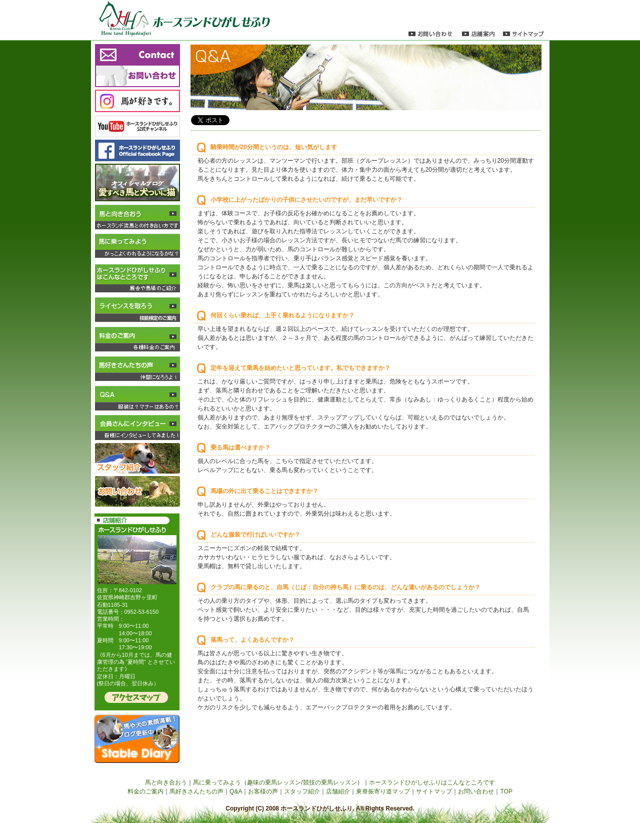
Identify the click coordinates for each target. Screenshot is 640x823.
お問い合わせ (476, 791)
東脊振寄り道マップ (383, 791)
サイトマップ (434, 791)
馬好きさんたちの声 (197, 791)
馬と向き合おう (166, 782)
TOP (506, 791)
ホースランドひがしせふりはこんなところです (432, 782)
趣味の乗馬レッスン (274, 782)
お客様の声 (263, 791)
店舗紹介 (338, 791)
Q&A (236, 791)
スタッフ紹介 (302, 791)
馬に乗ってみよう (217, 782)
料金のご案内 (146, 791)
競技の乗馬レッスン (330, 782)
